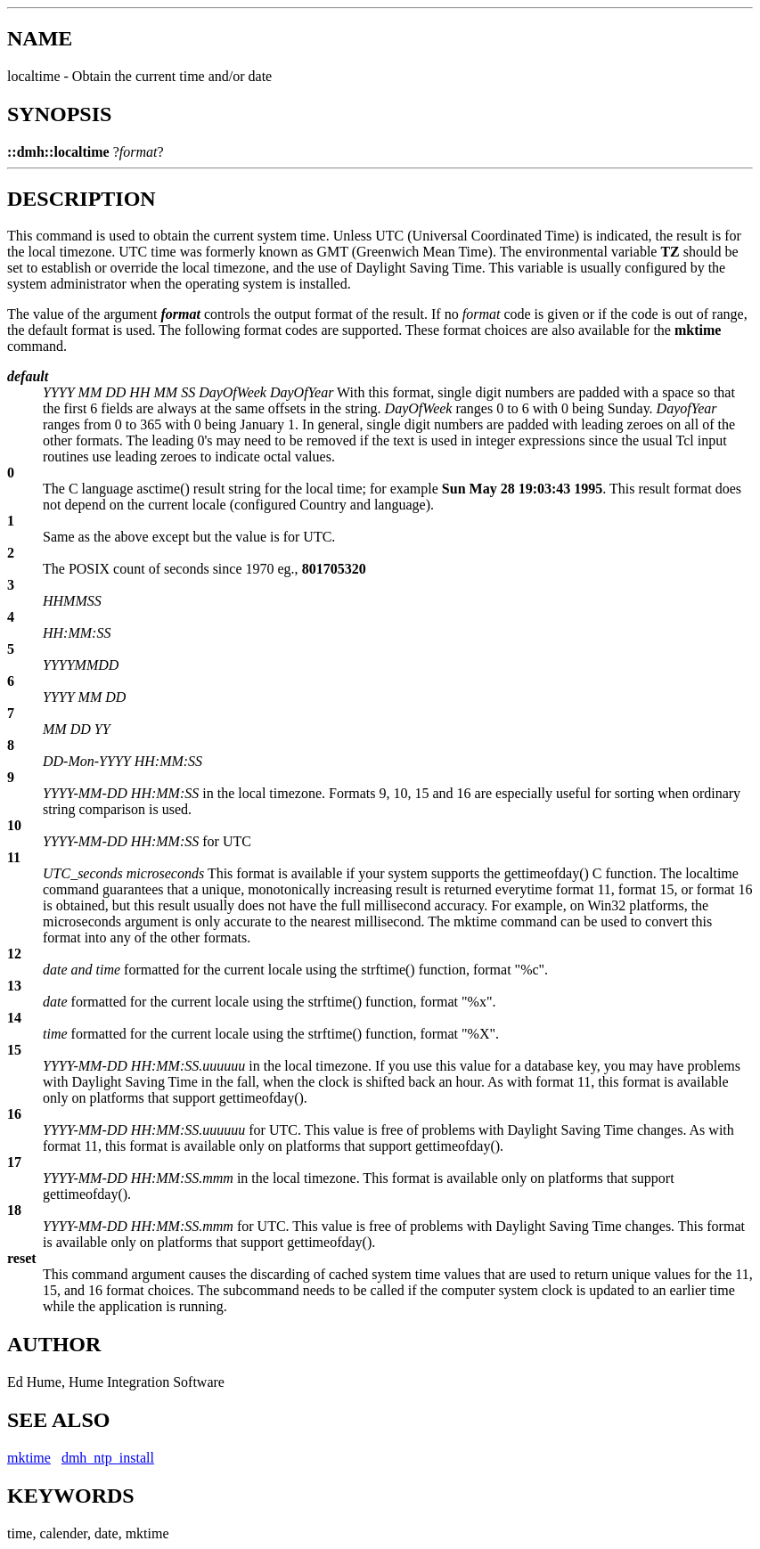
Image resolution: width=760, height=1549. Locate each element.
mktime (29, 1457)
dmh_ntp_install (107, 1457)
